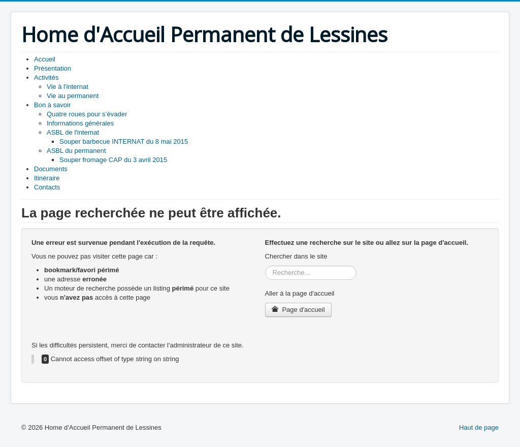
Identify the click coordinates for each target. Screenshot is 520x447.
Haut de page (479, 427)
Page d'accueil (298, 309)
